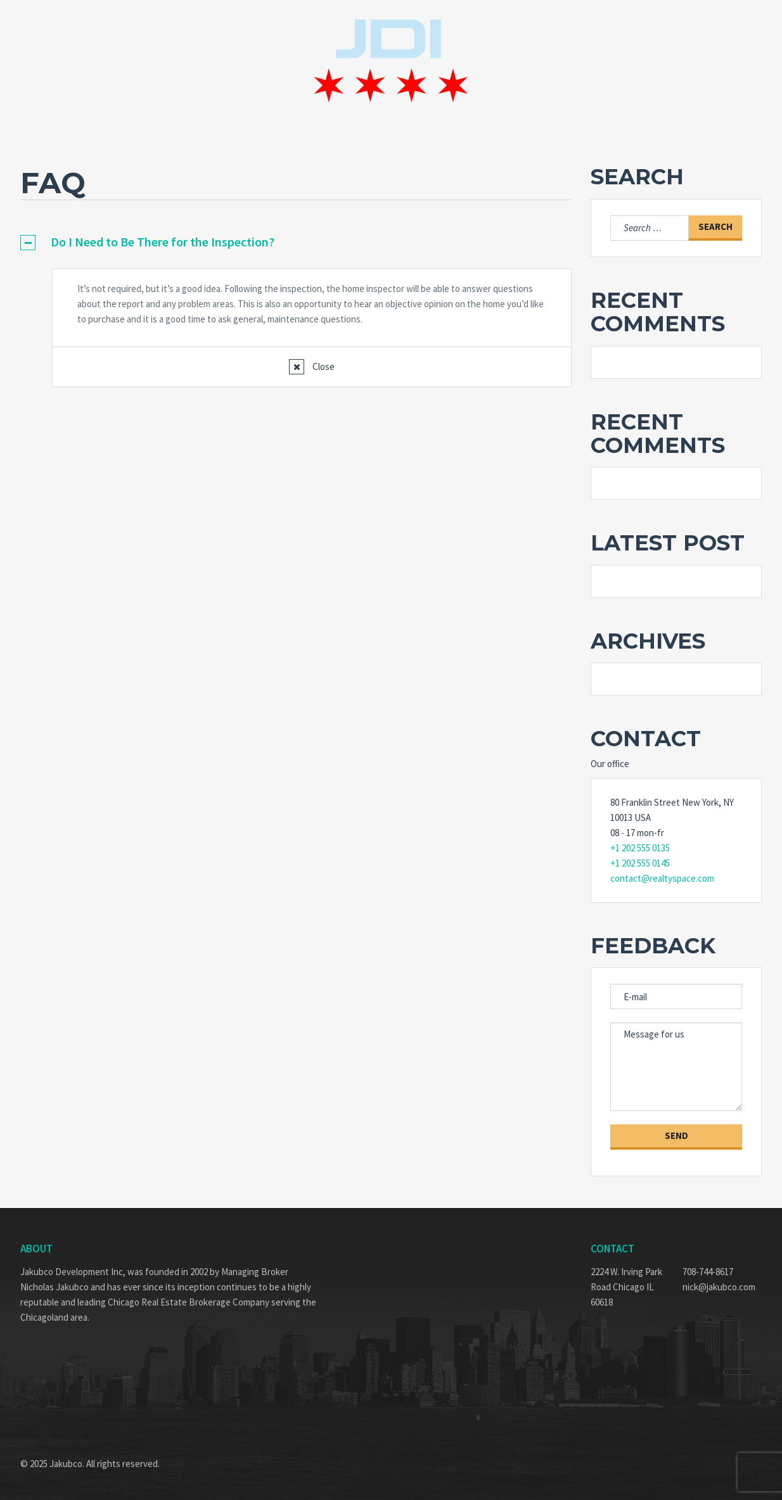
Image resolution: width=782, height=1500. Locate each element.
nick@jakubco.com (719, 1287)
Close (323, 366)
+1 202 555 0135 (640, 848)
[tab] (296, 242)
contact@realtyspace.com (662, 878)
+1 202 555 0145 (640, 863)
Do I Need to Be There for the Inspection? (162, 242)
